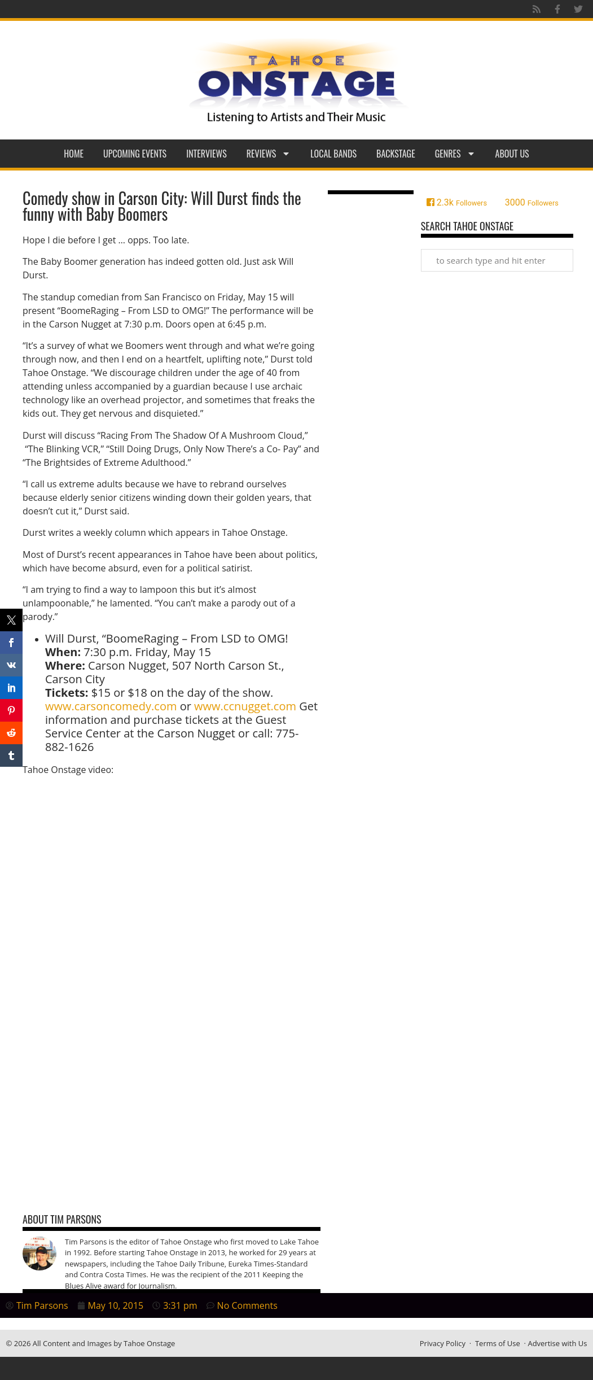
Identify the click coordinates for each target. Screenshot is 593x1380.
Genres (455, 153)
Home (74, 153)
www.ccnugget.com (245, 706)
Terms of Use (497, 1343)
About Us (512, 153)
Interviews (206, 153)
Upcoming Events (134, 153)
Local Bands (333, 153)
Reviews (269, 153)
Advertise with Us (557, 1343)
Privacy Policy (442, 1343)
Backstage (395, 153)
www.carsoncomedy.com (111, 706)
